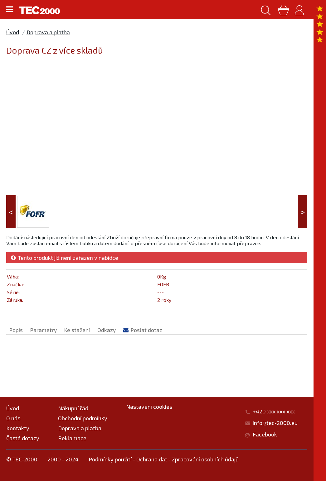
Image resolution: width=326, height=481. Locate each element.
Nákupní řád (73, 408)
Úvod (12, 32)
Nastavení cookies (149, 406)
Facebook (265, 434)
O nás (13, 418)
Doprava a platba (48, 32)
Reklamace (72, 438)
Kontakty (17, 428)
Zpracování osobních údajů (205, 459)
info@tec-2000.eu (275, 422)
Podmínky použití (110, 459)
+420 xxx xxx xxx (277, 411)
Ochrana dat (151, 459)
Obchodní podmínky (82, 418)
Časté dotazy (22, 438)
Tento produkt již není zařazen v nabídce (64, 257)
